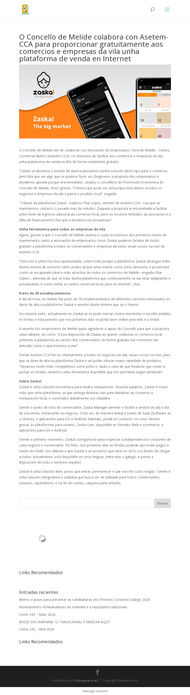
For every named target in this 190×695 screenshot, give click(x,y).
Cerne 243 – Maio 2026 (37, 614)
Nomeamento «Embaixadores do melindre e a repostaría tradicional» (73, 607)
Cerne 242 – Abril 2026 (36, 629)
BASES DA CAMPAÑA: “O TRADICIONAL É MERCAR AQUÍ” (64, 622)
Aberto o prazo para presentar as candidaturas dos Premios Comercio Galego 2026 (84, 599)
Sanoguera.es (86, 680)
